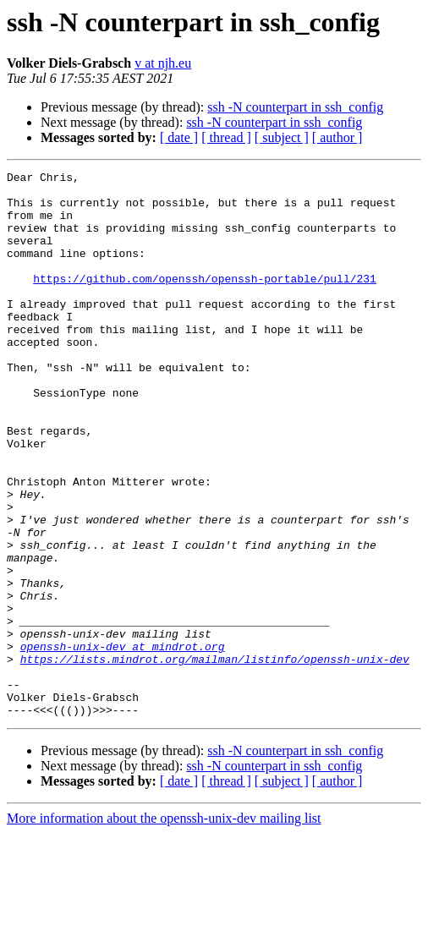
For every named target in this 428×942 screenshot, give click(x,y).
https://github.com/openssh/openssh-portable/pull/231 (204, 301)
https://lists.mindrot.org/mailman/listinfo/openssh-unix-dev (214, 757)
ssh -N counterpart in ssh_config (295, 107)
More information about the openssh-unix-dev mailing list (164, 927)
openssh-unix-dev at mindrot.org (122, 742)
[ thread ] (226, 137)
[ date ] (179, 137)
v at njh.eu (162, 63)
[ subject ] (282, 137)
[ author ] (337, 137)
